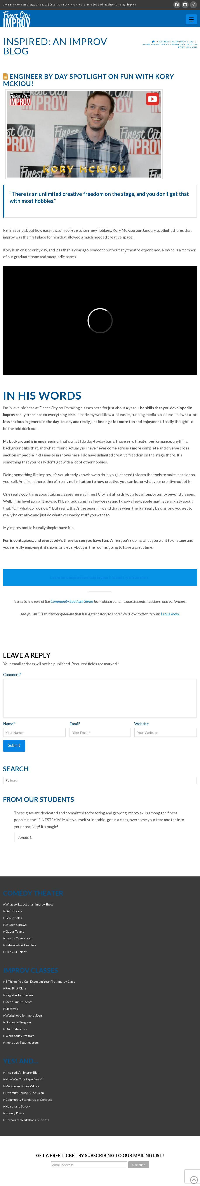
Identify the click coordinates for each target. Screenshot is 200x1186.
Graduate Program (17, 1022)
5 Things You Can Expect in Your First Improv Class (39, 981)
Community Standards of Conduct (27, 1099)
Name (9, 723)
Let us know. (170, 614)
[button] (191, 19)
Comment (12, 674)
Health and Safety (16, 1106)
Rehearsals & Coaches (19, 945)
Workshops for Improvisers (23, 1015)
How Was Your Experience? (23, 1079)
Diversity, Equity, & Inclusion (23, 1093)
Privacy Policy (13, 1113)
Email (75, 723)
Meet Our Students (18, 1002)
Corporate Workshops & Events (26, 1120)
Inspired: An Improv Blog (21, 1072)
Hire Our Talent (15, 952)
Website (141, 723)
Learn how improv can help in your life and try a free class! (100, 577)
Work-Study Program (18, 1036)
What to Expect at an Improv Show (28, 904)
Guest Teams (13, 931)
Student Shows (15, 925)
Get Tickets (12, 911)
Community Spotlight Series (71, 601)
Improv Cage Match (17, 938)
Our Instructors (15, 1029)
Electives (10, 1008)
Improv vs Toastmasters (21, 1042)
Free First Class (14, 988)
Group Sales (12, 918)
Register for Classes (18, 995)
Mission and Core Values (21, 1086)
